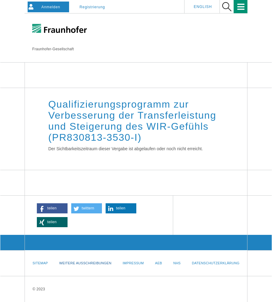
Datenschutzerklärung (215, 263)
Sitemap (40, 263)
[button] (52, 208)
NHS (177, 263)
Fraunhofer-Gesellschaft (53, 49)
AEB (158, 263)
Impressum (133, 263)
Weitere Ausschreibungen (85, 263)
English (203, 7)
